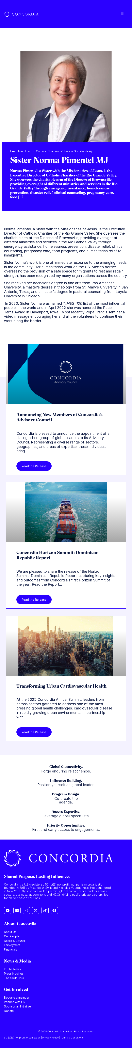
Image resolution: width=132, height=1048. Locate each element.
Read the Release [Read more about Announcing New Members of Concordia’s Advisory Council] (34, 466)
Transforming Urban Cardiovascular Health (61, 686)
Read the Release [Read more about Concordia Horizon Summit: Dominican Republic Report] (34, 599)
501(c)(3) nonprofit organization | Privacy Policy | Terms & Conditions (44, 1037)
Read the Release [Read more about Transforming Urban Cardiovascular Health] (34, 732)
